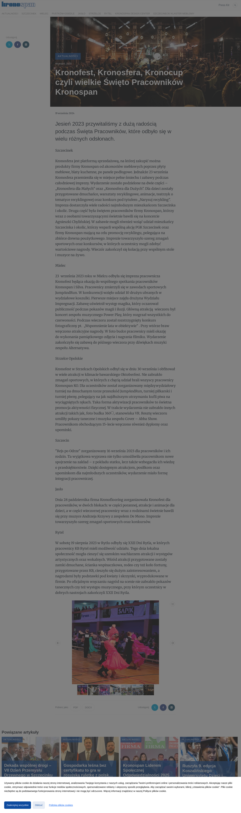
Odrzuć (39, 805)
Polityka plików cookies (61, 805)
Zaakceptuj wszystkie (18, 805)
